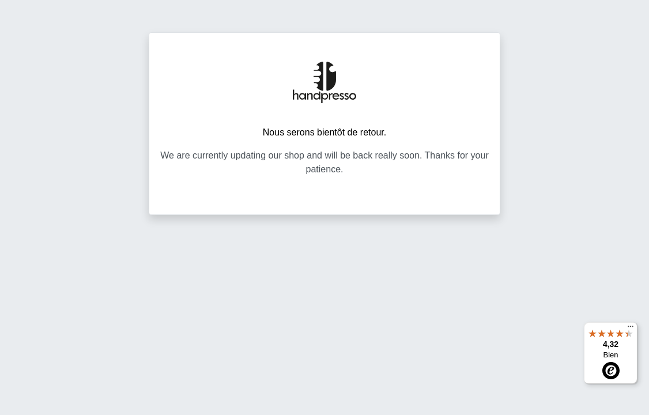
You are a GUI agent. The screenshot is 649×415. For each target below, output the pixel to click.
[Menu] (630, 329)
